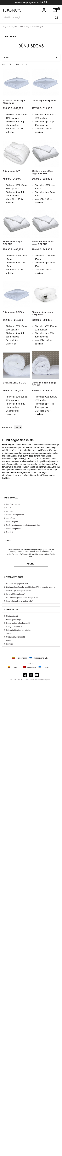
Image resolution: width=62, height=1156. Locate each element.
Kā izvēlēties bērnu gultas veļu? (19, 601)
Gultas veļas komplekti (15, 637)
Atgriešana (10, 518)
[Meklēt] (29, 17)
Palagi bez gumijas (14, 626)
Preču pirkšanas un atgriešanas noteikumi (23, 525)
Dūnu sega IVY (11, 171)
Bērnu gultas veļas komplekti (18, 623)
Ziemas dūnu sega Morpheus (42, 313)
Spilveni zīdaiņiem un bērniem (19, 630)
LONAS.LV (31, 667)
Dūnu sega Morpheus (44, 100)
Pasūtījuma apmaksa (15, 515)
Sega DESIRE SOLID (14, 383)
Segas (9, 633)
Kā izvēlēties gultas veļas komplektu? (22, 597)
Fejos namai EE (40, 658)
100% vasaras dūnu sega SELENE (43, 242)
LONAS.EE (47, 667)
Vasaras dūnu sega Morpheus (14, 101)
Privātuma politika (13, 529)
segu (35, 450)
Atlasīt (31, 57)
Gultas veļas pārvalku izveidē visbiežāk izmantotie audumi (30, 587)
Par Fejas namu (12, 504)
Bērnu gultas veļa (13, 619)
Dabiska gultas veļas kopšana (18, 590)
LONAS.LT (16, 667)
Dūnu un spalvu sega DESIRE (44, 384)
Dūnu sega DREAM (14, 312)
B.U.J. (8, 508)
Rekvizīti (9, 532)
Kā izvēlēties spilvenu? (15, 594)
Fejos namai (22, 658)
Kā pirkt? (10, 511)
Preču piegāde (12, 522)
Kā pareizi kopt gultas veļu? (17, 583)
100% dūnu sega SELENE (12, 242)
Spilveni (9, 644)
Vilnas (8, 640)
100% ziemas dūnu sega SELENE (42, 172)
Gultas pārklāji (12, 616)
